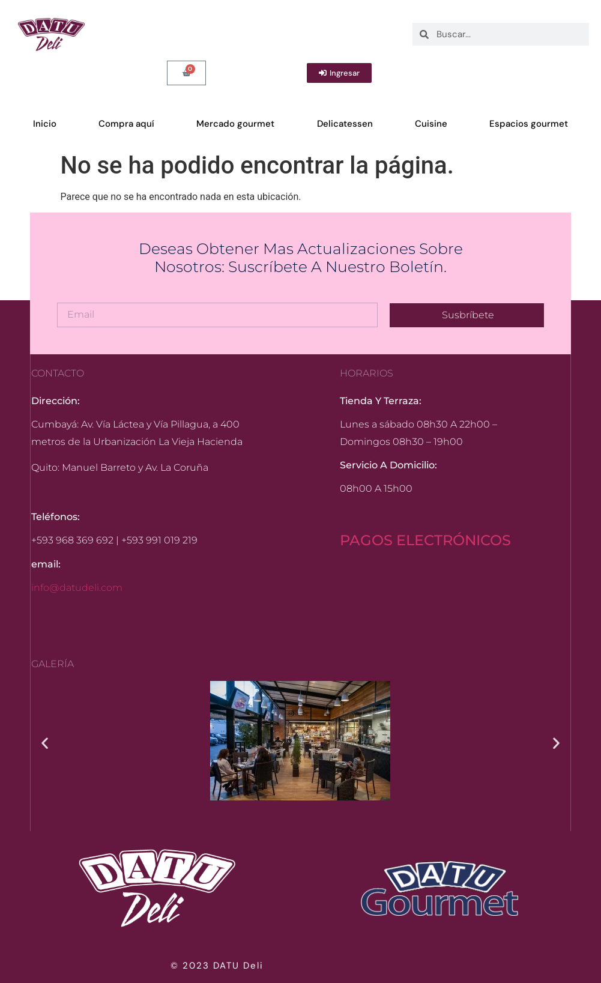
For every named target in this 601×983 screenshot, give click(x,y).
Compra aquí (126, 124)
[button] (44, 742)
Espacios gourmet (528, 124)
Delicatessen (345, 124)
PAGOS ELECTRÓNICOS (425, 540)
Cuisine (431, 124)
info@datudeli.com (76, 587)
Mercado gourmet (235, 124)
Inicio (44, 124)
